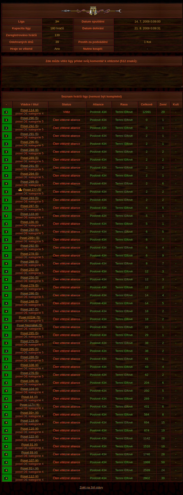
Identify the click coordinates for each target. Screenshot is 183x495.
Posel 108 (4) (30, 369)
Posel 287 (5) (30, 210)
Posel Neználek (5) (29, 329)
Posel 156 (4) (30, 226)
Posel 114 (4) (30, 114)
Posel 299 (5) (30, 185)
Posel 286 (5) (30, 297)
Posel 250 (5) (30, 281)
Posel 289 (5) (30, 162)
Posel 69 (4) (29, 456)
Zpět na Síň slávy (91, 491)
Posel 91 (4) (29, 448)
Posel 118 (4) (30, 424)
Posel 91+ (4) (29, 472)
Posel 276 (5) (30, 377)
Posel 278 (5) (30, 257)
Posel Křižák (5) (29, 321)
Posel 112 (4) (30, 480)
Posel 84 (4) (29, 401)
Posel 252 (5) (30, 273)
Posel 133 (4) (30, 218)
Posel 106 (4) (30, 385)
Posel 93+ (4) (29, 416)
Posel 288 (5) (30, 154)
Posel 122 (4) (30, 440)
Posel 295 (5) (30, 353)
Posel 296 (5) (30, 146)
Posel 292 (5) (30, 130)
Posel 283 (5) (30, 202)
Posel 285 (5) (30, 337)
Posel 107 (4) (30, 464)
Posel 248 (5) (30, 305)
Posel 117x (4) (29, 408)
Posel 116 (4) (30, 432)
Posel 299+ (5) (29, 242)
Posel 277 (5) (32, 193)
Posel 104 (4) (30, 393)
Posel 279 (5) (30, 289)
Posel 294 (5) (30, 177)
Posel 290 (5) (30, 122)
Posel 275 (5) (30, 345)
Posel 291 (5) (30, 138)
